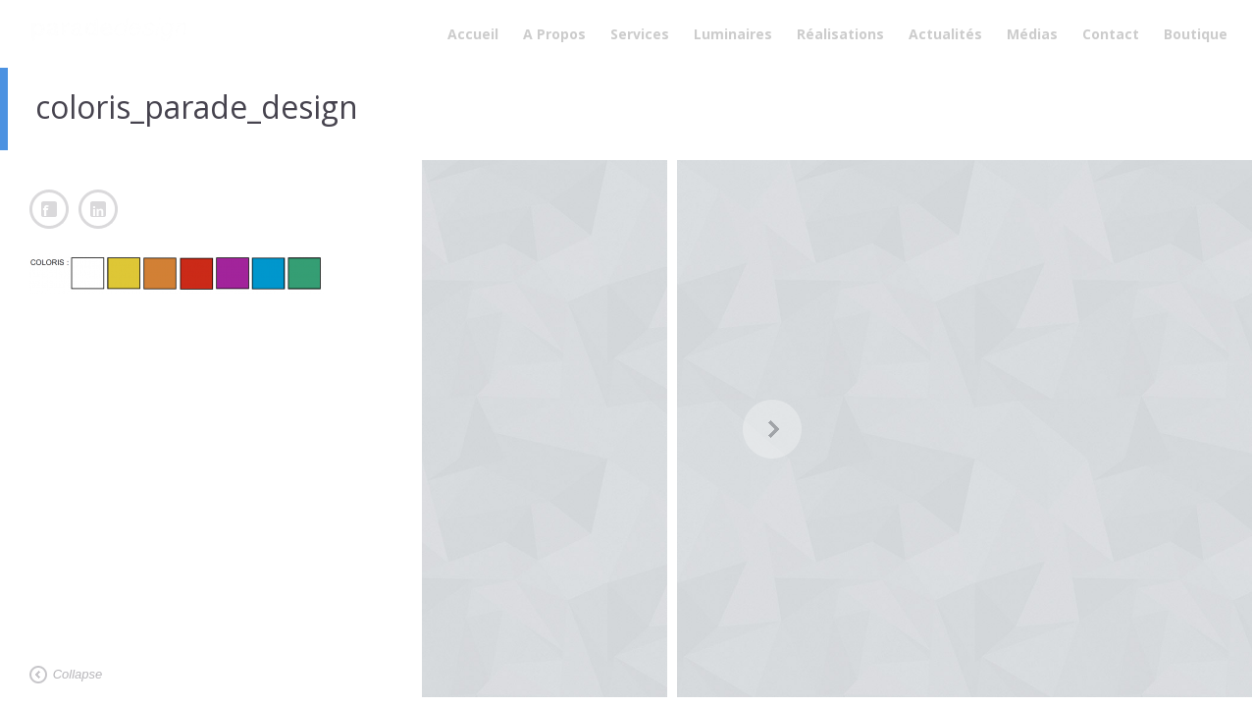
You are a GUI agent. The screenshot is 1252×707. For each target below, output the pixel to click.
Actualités (945, 34)
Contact (1110, 34)
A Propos (554, 34)
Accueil (472, 34)
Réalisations (840, 34)
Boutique (1195, 34)
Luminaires (733, 34)
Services (639, 34)
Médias (1032, 34)
